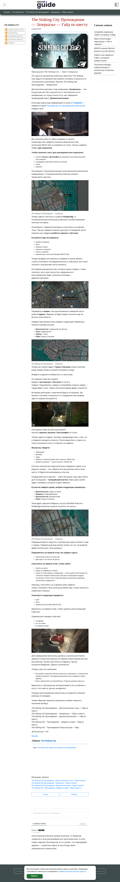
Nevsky (35, 736)
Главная (7, 12)
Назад (45, 794)
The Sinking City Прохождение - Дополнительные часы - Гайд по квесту (59, 781)
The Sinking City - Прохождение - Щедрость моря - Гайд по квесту (56, 788)
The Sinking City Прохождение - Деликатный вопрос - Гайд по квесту (58, 785)
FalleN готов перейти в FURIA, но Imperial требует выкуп (104, 58)
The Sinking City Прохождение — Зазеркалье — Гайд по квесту (58, 714)
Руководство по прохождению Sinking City (65, 106)
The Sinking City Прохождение (65, 748)
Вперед (74, 794)
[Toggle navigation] (4, 5)
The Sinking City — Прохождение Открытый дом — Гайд (55, 727)
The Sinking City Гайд (45, 748)
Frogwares (77, 103)
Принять (34, 876)
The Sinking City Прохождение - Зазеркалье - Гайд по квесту (54, 783)
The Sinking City (18, 12)
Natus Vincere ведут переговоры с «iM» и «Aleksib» (103, 41)
